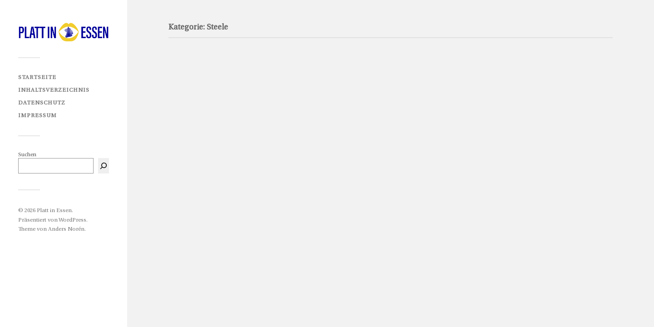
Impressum (37, 116)
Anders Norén (66, 229)
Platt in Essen (54, 210)
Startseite (37, 77)
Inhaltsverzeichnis (53, 90)
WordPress (72, 220)
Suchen (27, 155)
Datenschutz (41, 103)
